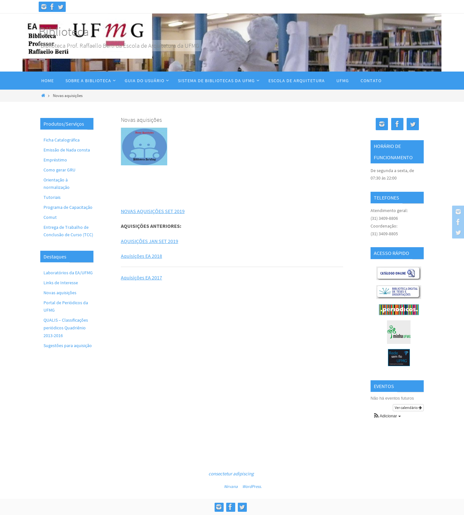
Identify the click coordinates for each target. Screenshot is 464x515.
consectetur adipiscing (231, 474)
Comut (50, 217)
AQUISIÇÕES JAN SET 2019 (149, 241)
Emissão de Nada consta (67, 150)
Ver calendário (408, 407)
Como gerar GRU (59, 170)
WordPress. (252, 486)
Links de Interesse (61, 283)
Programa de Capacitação (68, 207)
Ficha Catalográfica (62, 140)
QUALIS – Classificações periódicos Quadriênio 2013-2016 (66, 327)
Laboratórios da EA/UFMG (68, 273)
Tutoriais (52, 197)
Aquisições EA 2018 (141, 256)
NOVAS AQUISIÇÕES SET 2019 (153, 211)
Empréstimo (55, 160)
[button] (387, 416)
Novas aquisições (60, 293)
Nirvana (231, 486)
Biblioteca (64, 31)
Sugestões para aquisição (68, 345)
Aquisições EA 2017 (141, 277)
